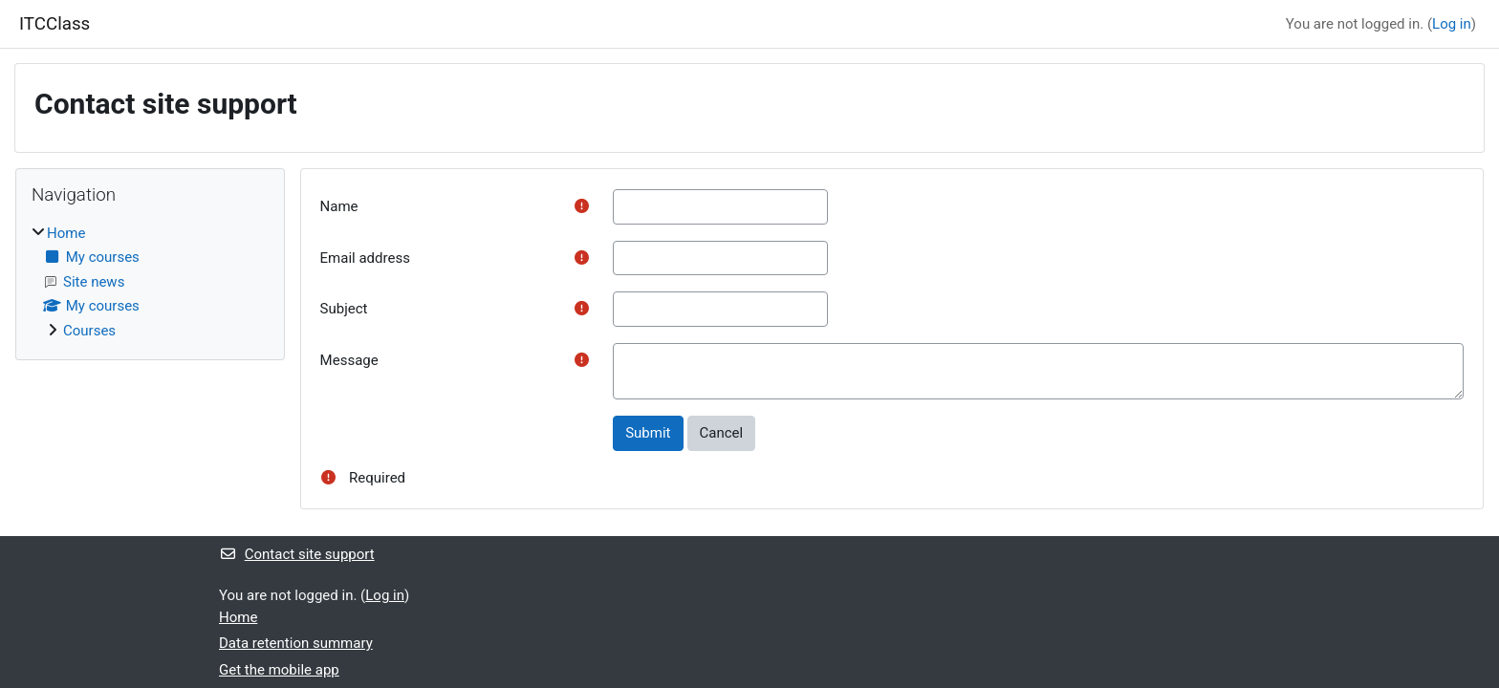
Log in (1451, 23)
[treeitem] (150, 282)
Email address (365, 258)
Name (339, 206)
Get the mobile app (279, 669)
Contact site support (297, 554)
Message (349, 360)
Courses (89, 330)
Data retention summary (296, 643)
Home (66, 233)
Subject (344, 308)
